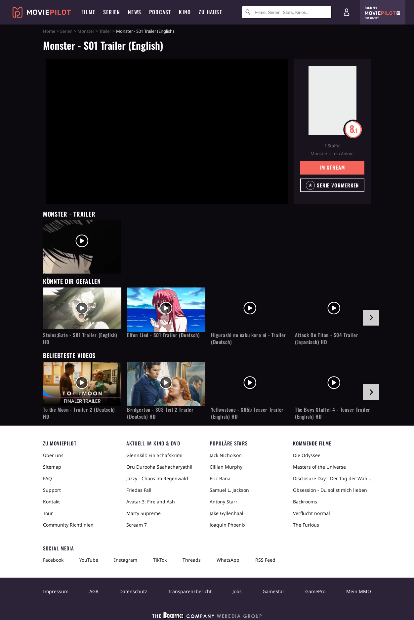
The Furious (306, 525)
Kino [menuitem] (185, 12)
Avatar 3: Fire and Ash (150, 501)
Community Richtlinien (68, 525)
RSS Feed (265, 560)
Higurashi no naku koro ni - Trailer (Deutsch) (248, 338)
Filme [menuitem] (88, 12)
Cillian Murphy (226, 467)
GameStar (273, 591)
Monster (85, 31)
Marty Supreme (143, 513)
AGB (94, 591)
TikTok (160, 560)
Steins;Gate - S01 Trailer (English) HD (80, 338)
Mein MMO (358, 591)
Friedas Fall (138, 490)
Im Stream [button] (332, 167)
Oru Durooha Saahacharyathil (159, 467)
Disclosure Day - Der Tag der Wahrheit (332, 478)
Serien (66, 31)
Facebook (53, 560)
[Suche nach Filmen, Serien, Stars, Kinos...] (287, 12)
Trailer (105, 31)
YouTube (88, 560)
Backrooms (305, 501)
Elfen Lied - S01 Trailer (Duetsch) (163, 335)
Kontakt (51, 501)
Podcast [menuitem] (160, 12)
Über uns (53, 455)
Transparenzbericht (190, 591)
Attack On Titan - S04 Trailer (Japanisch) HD (326, 338)
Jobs (237, 591)
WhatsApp (228, 560)
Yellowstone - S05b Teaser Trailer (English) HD (247, 413)
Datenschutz (133, 591)
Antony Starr (223, 501)
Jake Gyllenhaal (226, 513)
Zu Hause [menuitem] (210, 12)
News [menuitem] (134, 12)
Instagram (125, 560)
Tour (48, 513)
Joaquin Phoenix (227, 525)
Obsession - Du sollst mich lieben (330, 490)
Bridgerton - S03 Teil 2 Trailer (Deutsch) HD (160, 413)
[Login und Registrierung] (346, 12)
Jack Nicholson (226, 455)
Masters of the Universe (319, 467)
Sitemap (52, 467)
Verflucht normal (311, 513)
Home (49, 31)
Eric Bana (220, 478)
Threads (192, 560)
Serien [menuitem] (111, 12)
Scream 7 (136, 525)
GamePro (315, 591)
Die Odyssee (306, 455)
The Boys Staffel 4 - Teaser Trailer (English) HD (332, 413)
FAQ (47, 478)
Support (52, 490)
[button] (332, 185)
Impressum (55, 591)
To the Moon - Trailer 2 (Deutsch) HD (79, 413)
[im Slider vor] (371, 318)
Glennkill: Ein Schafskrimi (154, 455)
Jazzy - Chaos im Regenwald (157, 478)
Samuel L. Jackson (229, 490)
